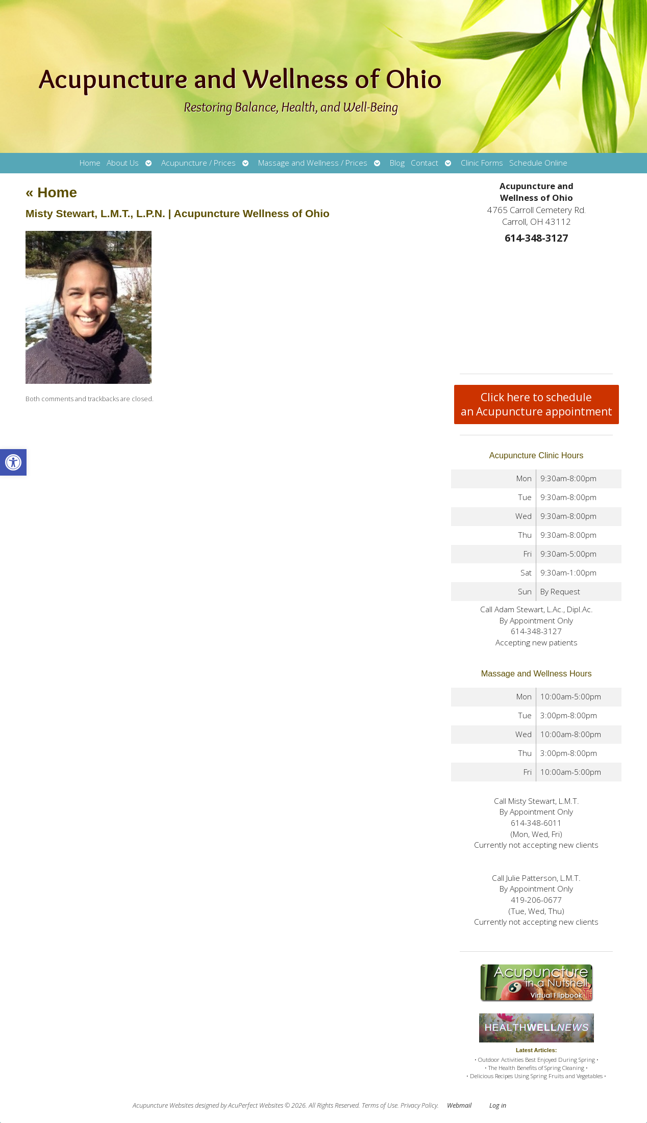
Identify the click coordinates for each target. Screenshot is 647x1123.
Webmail (459, 1105)
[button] (13, 462)
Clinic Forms (482, 163)
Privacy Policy (419, 1105)
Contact (424, 163)
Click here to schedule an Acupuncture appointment (536, 404)
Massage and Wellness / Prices (312, 163)
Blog (397, 163)
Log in (497, 1105)
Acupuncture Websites (163, 1105)
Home (90, 163)
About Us (123, 163)
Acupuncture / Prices (198, 163)
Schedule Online (538, 163)
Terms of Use (379, 1105)
